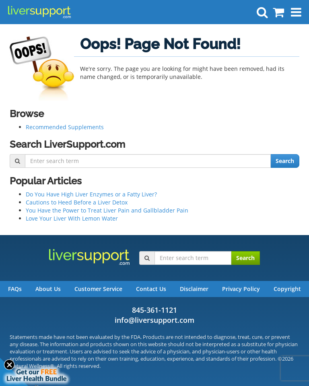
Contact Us (151, 289)
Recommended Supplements (65, 127)
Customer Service (98, 289)
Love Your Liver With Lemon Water (72, 218)
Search (285, 161)
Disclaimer (194, 289)
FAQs (15, 289)
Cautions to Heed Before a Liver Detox (77, 202)
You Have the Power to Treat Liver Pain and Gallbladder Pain (107, 210)
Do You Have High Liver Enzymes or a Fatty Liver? (91, 194)
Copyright (287, 289)
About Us (48, 289)
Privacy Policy (241, 289)
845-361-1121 (154, 310)
